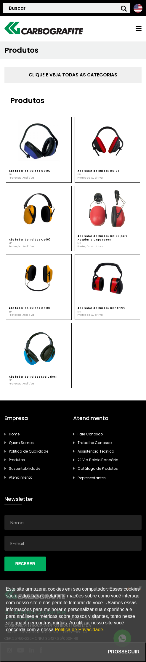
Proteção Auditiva (21, 177)
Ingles (138, 8)
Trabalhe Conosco (95, 442)
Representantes (92, 477)
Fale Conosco (90, 434)
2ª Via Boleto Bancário (98, 459)
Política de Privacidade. (79, 629)
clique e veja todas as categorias (73, 75)
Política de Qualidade (28, 451)
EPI (11, 174)
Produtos (17, 459)
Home (14, 434)
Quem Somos (21, 442)
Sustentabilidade (24, 468)
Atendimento (20, 477)
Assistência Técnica (96, 451)
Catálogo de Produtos (98, 468)
